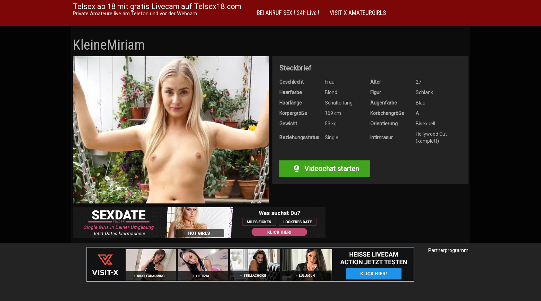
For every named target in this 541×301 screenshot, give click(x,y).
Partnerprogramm (448, 250)
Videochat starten (325, 169)
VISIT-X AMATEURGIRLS (358, 12)
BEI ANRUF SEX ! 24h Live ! (288, 12)
